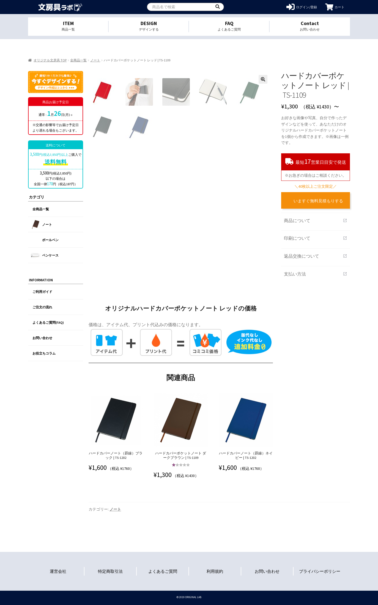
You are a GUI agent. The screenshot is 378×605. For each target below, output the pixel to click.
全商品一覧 (78, 60)
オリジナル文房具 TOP (50, 60)
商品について (315, 220)
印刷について (315, 238)
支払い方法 (315, 274)
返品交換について (315, 256)
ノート (95, 60)
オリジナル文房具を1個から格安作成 (60, 7)
